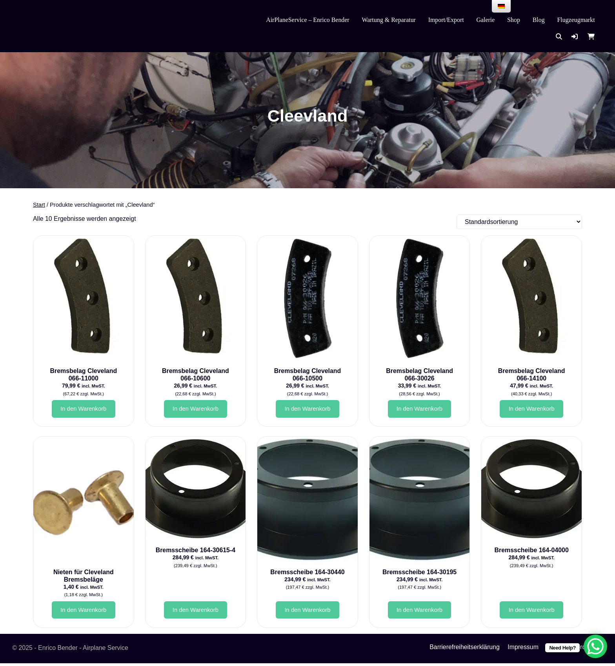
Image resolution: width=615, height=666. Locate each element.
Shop (513, 19)
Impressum (523, 649)
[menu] (501, 6)
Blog (539, 19)
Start (39, 205)
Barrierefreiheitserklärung (464, 649)
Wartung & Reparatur (388, 19)
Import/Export (446, 19)
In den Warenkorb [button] (83, 409)
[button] (574, 36)
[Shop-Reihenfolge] (519, 222)
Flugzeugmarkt (576, 19)
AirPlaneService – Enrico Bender (307, 19)
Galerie (486, 19)
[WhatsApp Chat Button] (595, 646)
